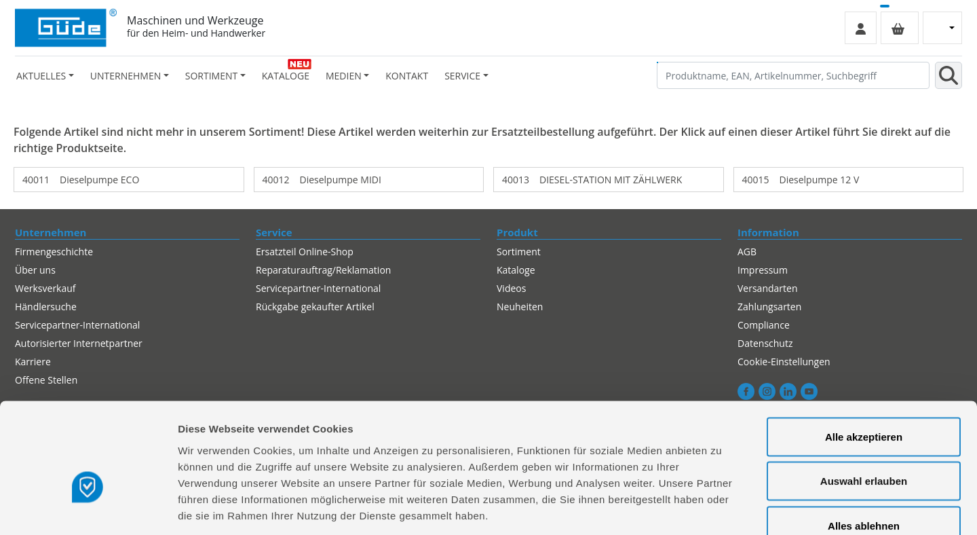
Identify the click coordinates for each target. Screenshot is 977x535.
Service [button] (462, 75)
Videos (511, 288)
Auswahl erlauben (863, 401)
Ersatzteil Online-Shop (304, 251)
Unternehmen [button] (125, 75)
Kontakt (406, 75)
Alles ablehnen (864, 445)
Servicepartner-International (318, 288)
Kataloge (285, 75)
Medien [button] (344, 75)
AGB (746, 251)
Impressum (762, 269)
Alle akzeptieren (863, 357)
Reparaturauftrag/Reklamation (323, 269)
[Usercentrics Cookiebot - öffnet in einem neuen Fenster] (87, 508)
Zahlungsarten (769, 306)
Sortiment (519, 251)
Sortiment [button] (211, 75)
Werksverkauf (45, 288)
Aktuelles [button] (41, 75)
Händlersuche (46, 306)
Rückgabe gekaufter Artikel (315, 306)
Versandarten (767, 288)
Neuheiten (520, 306)
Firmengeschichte (54, 251)
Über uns (35, 269)
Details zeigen (721, 508)
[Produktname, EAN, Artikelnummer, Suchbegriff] (793, 75)
